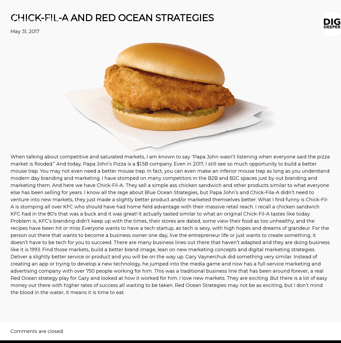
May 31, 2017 (25, 31)
